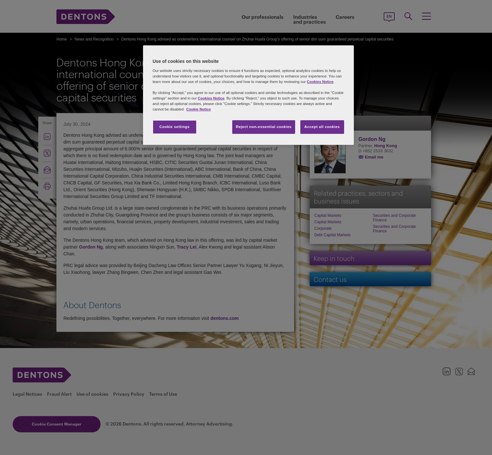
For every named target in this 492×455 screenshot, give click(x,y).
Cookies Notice (320, 82)
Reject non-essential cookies (264, 127)
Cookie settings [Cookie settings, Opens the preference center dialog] (174, 127)
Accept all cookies (322, 127)
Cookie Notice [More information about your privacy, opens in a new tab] (198, 109)
